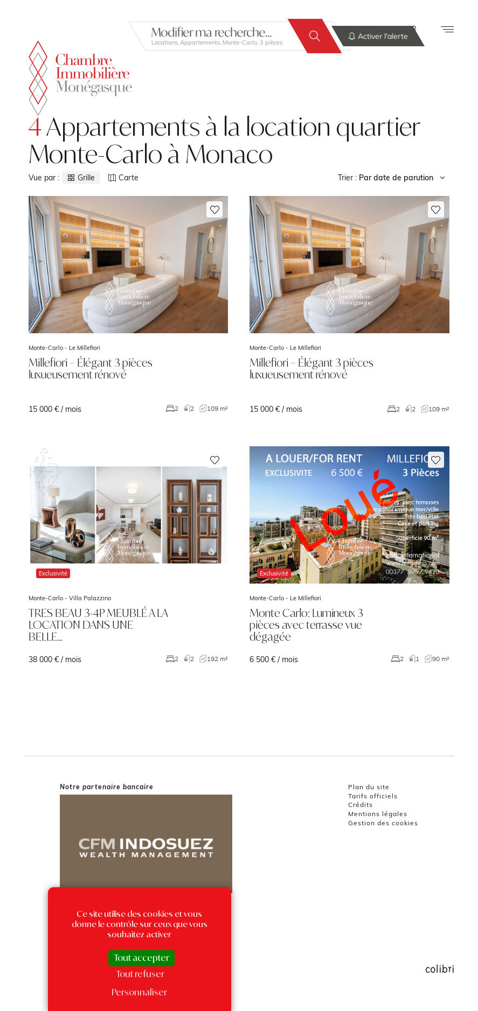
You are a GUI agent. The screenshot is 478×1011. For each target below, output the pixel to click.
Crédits (360, 805)
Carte (123, 177)
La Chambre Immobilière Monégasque (80, 78)
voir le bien (128, 305)
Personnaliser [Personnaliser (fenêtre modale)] (139, 992)
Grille (81, 177)
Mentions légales (377, 814)
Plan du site (369, 787)
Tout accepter (141, 957)
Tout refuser (140, 973)
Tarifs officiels (373, 796)
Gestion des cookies (383, 823)
